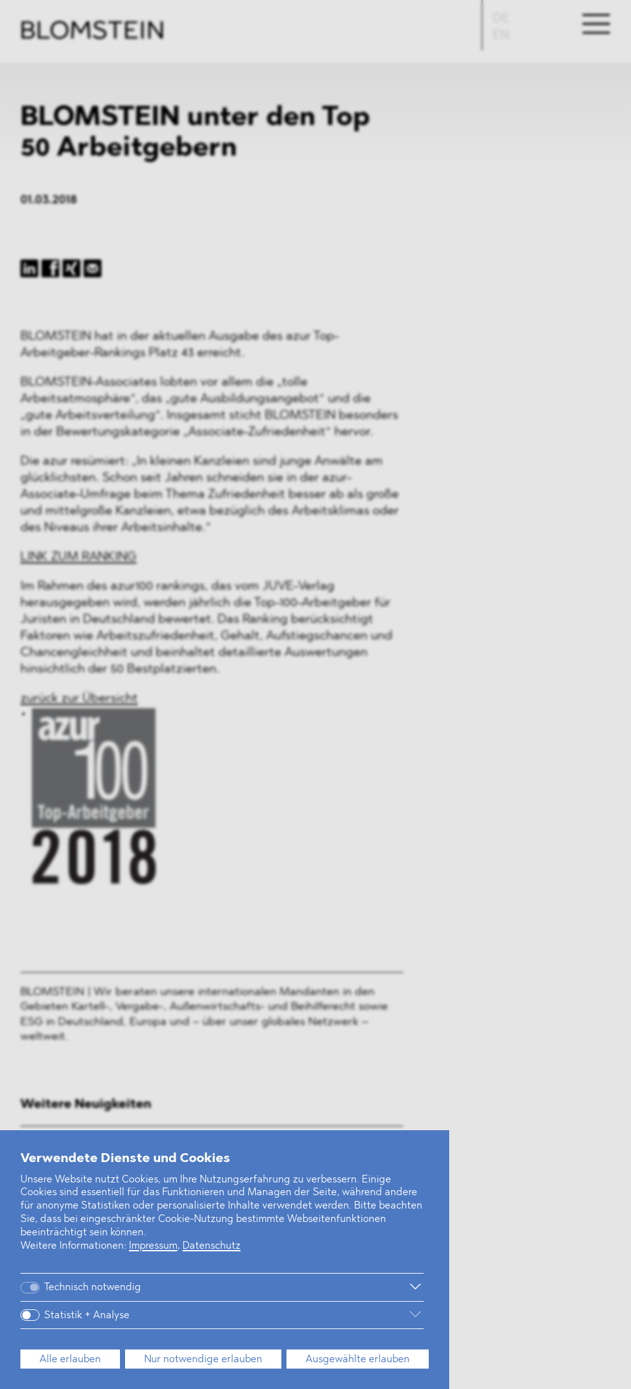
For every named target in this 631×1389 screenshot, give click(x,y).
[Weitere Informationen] (292, 1287)
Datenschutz (211, 1246)
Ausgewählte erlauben (358, 1360)
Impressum (153, 1246)
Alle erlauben (70, 1360)
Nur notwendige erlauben (203, 1360)
